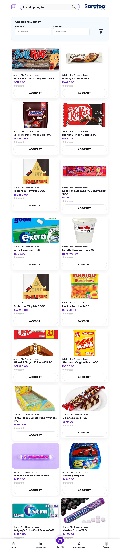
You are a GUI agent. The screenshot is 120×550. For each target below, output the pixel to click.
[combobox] (33, 31)
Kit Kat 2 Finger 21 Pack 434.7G (32, 362)
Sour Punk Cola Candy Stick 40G (33, 78)
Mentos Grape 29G (74, 530)
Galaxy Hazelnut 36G (75, 78)
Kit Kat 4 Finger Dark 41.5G (79, 134)
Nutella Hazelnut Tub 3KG (78, 250)
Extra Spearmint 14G (26, 250)
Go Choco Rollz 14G (74, 418)
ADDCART (35, 93)
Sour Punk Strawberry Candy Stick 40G (84, 192)
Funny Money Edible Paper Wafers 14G (35, 419)
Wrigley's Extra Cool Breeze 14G (34, 530)
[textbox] (50, 7)
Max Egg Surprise (73, 475)
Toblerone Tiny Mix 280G (29, 191)
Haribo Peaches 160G (76, 306)
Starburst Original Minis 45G (80, 362)
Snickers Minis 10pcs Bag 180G (32, 134)
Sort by (57, 26)
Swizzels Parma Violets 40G (31, 475)
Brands (19, 26)
